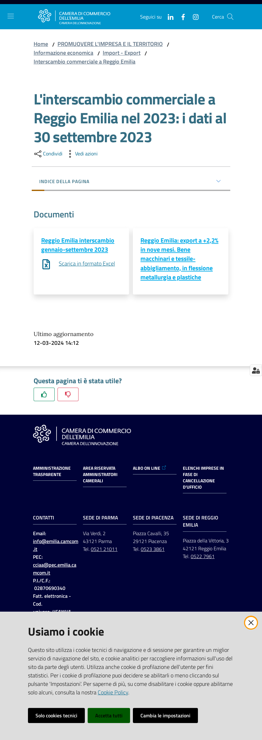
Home (41, 44)
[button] (230, 16)
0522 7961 (203, 556)
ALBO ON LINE (149, 468)
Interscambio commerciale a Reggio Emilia (84, 61)
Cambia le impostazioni (165, 715)
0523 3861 (153, 549)
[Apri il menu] (10, 16)
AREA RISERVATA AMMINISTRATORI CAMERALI (100, 474)
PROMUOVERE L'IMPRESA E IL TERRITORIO (110, 44)
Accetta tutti (109, 715)
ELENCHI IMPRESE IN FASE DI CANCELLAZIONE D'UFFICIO (203, 478)
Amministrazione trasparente (52, 471)
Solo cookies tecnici (56, 715)
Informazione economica (63, 52)
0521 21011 (104, 549)
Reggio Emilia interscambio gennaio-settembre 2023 (77, 244)
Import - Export (121, 52)
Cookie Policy (113, 692)
